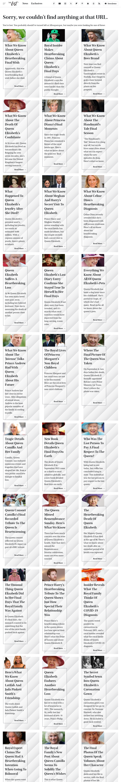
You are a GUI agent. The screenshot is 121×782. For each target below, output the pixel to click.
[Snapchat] (88, 3)
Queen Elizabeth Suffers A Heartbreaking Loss (19, 263)
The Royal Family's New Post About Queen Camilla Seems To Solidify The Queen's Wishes (59, 698)
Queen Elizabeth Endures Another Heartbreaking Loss (59, 625)
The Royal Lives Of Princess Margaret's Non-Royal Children (59, 333)
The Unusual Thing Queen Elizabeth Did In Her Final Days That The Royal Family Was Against (20, 552)
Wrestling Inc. (61, 765)
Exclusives (36, 3)
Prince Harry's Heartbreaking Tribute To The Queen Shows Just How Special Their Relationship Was (58, 554)
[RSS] (99, 3)
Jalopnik (22, 763)
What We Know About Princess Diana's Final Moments (56, 127)
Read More (30, 92)
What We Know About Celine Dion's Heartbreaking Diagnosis (98, 196)
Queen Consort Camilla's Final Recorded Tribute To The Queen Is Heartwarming (20, 480)
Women (107, 763)
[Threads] (93, 3)
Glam (50, 763)
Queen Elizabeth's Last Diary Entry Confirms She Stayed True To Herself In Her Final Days (60, 267)
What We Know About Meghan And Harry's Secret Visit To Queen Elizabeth (59, 196)
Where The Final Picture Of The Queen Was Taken (100, 333)
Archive (56, 747)
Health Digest (69, 763)
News (25, 3)
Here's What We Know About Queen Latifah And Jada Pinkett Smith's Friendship (19, 629)
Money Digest (83, 763)
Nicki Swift (96, 763)
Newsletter (111, 3)
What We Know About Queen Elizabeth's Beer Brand (96, 58)
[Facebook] (54, 3)
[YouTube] (59, 3)
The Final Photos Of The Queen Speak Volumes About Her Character (98, 696)
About (48, 747)
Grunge (58, 763)
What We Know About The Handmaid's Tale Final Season (96, 127)
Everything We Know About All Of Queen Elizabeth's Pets (99, 263)
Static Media (47, 751)
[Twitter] (71, 3)
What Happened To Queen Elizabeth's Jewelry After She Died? (19, 196)
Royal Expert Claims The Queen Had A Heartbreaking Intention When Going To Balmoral (20, 698)
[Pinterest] (82, 3)
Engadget (12, 763)
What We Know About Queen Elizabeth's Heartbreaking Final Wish (20, 60)
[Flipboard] (76, 3)
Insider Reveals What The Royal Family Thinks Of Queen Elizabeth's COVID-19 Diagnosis (100, 552)
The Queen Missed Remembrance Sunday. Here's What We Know (60, 478)
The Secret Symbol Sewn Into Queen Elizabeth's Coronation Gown (97, 627)
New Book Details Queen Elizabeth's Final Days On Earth (59, 407)
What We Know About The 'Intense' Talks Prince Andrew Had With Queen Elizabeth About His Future (20, 339)
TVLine (31, 763)
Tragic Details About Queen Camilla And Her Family (20, 407)
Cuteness (41, 763)
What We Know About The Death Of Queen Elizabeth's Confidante (20, 127)
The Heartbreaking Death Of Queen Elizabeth (98, 476)
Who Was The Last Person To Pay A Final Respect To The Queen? (100, 409)
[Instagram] (65, 3)
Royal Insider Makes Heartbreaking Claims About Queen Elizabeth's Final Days (60, 60)
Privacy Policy (69, 747)
